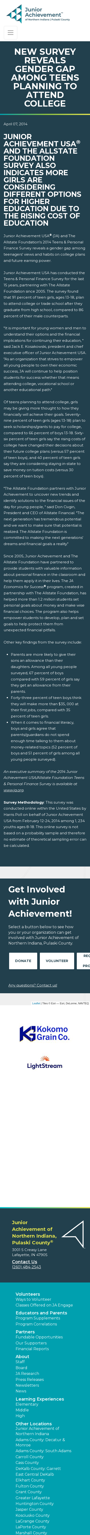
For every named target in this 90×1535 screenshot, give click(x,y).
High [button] (20, 1299)
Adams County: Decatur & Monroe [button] (40, 1326)
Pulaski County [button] (30, 1446)
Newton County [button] (31, 1428)
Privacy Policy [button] (64, 1509)
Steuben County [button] (32, 1463)
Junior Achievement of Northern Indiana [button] (37, 1315)
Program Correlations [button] (36, 1208)
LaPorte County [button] (31, 1411)
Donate (23, 961)
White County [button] (29, 1481)
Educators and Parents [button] (41, 1197)
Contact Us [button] (24, 1146)
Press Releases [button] (30, 1263)
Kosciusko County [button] (33, 1399)
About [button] (22, 1240)
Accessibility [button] (22, 1515)
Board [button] (21, 1251)
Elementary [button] (27, 1288)
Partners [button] (25, 1216)
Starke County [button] (29, 1458)
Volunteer (57, 961)
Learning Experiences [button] (40, 1283)
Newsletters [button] (27, 1269)
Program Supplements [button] (38, 1202)
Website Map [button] (47, 1515)
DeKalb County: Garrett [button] (38, 1352)
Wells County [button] (28, 1475)
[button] (21, 1525)
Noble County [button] (29, 1434)
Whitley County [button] (31, 1487)
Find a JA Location (33, 1493)
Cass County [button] (27, 1346)
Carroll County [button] (30, 1340)
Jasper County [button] (29, 1393)
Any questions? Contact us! (32, 985)
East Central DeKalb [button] (35, 1358)
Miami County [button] (29, 1422)
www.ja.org (14, 790)
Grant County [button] (29, 1375)
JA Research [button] (27, 1257)
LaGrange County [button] (32, 1405)
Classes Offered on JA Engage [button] (44, 1189)
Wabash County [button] (31, 1469)
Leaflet (36, 1003)
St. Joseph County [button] (33, 1452)
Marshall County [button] (31, 1417)
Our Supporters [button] (31, 1227)
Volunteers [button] (28, 1178)
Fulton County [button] (30, 1370)
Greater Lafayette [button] (33, 1381)
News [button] (21, 1275)
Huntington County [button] (35, 1387)
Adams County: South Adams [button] (43, 1334)
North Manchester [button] (33, 1440)
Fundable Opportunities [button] (39, 1221)
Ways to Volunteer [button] (33, 1183)
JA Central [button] (69, 1515)
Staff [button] (20, 1245)
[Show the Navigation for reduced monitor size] (10, 32)
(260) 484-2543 (26, 1151)
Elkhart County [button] (30, 1364)
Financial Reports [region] (32, 1232)
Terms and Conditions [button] (31, 1509)
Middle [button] (22, 1294)
